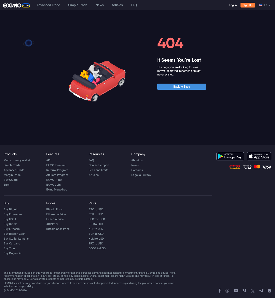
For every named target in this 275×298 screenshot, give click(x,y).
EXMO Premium (56, 165)
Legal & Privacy (141, 174)
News (100, 5)
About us (137, 160)
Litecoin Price (55, 219)
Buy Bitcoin (11, 209)
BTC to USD (96, 209)
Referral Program (57, 170)
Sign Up (247, 5)
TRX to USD (96, 243)
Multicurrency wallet (17, 160)
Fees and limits (98, 170)
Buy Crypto (11, 179)
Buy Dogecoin (13, 253)
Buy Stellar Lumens (16, 238)
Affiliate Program (57, 174)
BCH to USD (96, 233)
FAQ (134, 5)
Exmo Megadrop (56, 189)
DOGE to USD (97, 248)
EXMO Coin (53, 184)
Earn (7, 184)
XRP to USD (96, 228)
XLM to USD (96, 238)
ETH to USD (96, 214)
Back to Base (181, 86)
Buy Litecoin (12, 228)
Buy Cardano (12, 243)
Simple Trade (77, 5)
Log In (233, 5)
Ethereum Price (56, 214)
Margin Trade (12, 174)
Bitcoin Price (54, 209)
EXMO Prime (54, 179)
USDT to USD (97, 219)
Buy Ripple (10, 224)
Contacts (137, 170)
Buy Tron (9, 248)
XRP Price (52, 224)
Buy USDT (10, 219)
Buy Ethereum (13, 214)
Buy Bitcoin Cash (14, 233)
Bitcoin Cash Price (58, 228)
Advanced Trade (48, 5)
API (48, 160)
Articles (117, 5)
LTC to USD (96, 224)
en (265, 5)
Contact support (99, 165)
